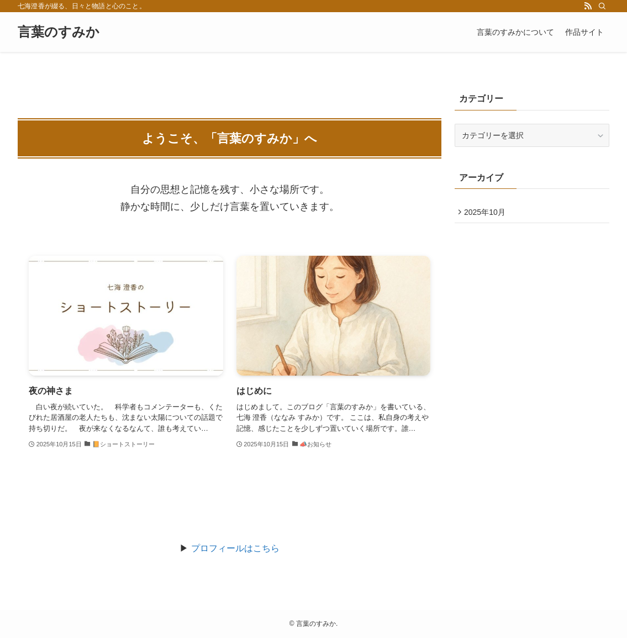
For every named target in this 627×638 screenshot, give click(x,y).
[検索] (602, 6)
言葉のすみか (58, 32)
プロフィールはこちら (235, 548)
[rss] (588, 6)
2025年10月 (487, 213)
